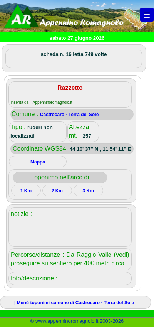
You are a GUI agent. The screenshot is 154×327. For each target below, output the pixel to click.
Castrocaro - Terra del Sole (69, 114)
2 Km (57, 191)
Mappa (37, 162)
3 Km (88, 191)
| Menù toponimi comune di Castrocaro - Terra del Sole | (75, 302)
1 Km (26, 191)
